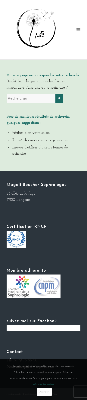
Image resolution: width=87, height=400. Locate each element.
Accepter (43, 392)
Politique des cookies (43, 385)
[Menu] (78, 30)
